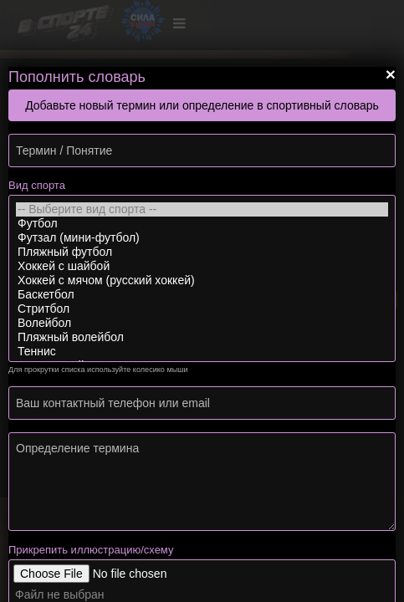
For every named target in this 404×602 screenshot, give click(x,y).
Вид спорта (36, 185)
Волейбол (202, 323)
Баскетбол (202, 295)
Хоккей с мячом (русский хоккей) (202, 280)
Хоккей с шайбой (202, 266)
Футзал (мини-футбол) (202, 238)
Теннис (202, 351)
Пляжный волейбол (202, 337)
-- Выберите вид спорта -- (202, 209)
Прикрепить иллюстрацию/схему (90, 549)
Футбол (202, 224)
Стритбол (202, 309)
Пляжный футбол (202, 252)
